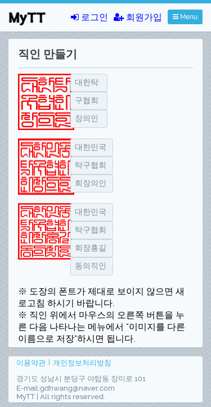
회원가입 (138, 17)
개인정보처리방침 (82, 363)
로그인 (89, 17)
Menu (185, 17)
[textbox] (88, 83)
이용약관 (31, 363)
